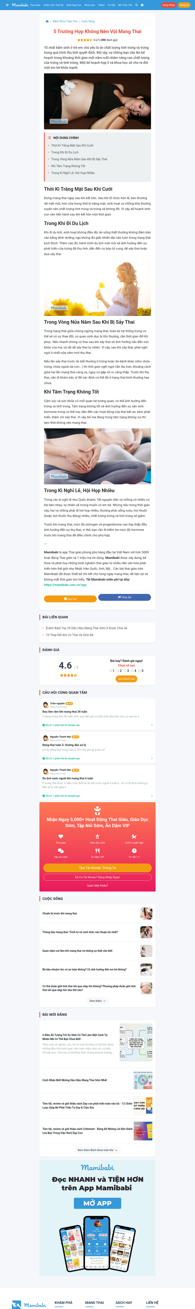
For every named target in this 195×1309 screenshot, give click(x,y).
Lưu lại (70, 599)
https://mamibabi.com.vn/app (65, 585)
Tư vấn (111, 5)
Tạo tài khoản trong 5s (97, 868)
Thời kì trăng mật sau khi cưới (72, 145)
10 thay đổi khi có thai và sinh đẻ (69, 635)
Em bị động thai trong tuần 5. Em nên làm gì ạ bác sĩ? (73, 749)
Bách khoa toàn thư (65, 21)
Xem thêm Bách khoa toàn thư (97, 1150)
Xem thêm (97, 1000)
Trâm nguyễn (61, 703)
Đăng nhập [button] (169, 5)
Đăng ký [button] (184, 5)
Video (101, 5)
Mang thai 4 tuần (58, 773)
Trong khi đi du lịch (64, 152)
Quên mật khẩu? (97, 885)
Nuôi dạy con (73, 5)
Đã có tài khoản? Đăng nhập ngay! (97, 877)
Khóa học (89, 5)
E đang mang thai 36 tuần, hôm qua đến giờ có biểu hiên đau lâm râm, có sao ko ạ (90, 716)
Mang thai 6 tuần (58, 740)
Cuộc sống (88, 21)
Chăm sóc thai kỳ (53, 5)
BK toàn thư (125, 5)
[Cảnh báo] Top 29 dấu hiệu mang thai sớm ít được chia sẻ (86, 628)
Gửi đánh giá (126, 679)
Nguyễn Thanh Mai (64, 736)
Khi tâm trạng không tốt (68, 166)
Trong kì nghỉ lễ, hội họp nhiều (73, 173)
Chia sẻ (124, 597)
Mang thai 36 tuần (58, 707)
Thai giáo (35, 5)
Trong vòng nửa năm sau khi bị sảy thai (79, 159)
